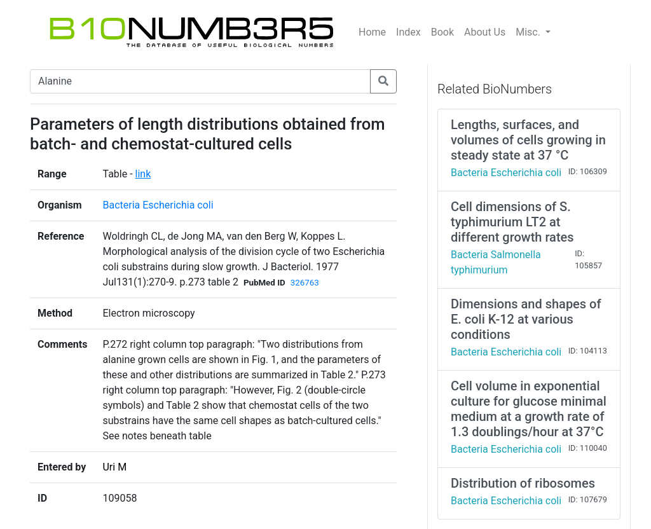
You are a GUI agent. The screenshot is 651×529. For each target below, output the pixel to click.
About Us (484, 32)
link (143, 174)
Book (442, 32)
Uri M (114, 467)
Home (372, 32)
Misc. (529, 32)
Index (408, 32)
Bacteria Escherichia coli (157, 205)
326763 (305, 282)
